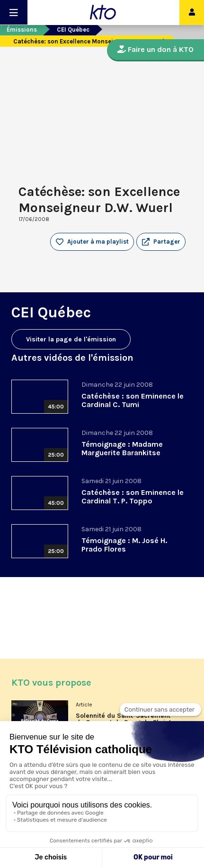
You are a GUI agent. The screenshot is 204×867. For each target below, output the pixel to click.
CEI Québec (73, 29)
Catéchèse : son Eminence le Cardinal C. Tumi (132, 400)
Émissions (22, 29)
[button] (161, 242)
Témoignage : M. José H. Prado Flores (124, 544)
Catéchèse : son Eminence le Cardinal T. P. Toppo (132, 496)
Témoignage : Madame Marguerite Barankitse (122, 448)
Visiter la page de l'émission (71, 339)
